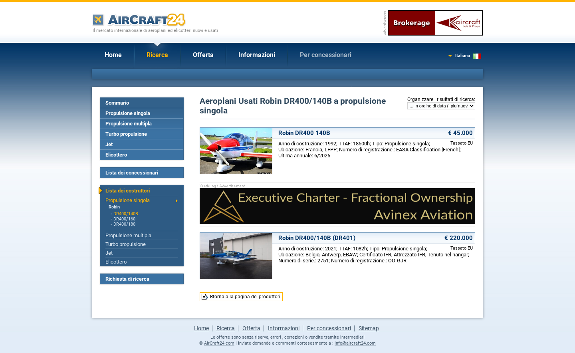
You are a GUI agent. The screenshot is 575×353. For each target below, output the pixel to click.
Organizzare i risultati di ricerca (440, 99)
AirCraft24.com (219, 343)
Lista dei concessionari (131, 173)
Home (113, 55)
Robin (114, 207)
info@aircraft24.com (355, 343)
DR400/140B (125, 213)
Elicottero (116, 155)
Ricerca (157, 55)
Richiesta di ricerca (127, 279)
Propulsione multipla (128, 124)
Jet (109, 144)
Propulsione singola (127, 113)
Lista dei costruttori (127, 191)
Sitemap (369, 328)
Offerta (203, 55)
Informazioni (256, 55)
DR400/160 (124, 219)
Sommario (117, 103)
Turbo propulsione (126, 134)
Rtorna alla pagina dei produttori (245, 296)
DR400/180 (124, 224)
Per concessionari (325, 55)
